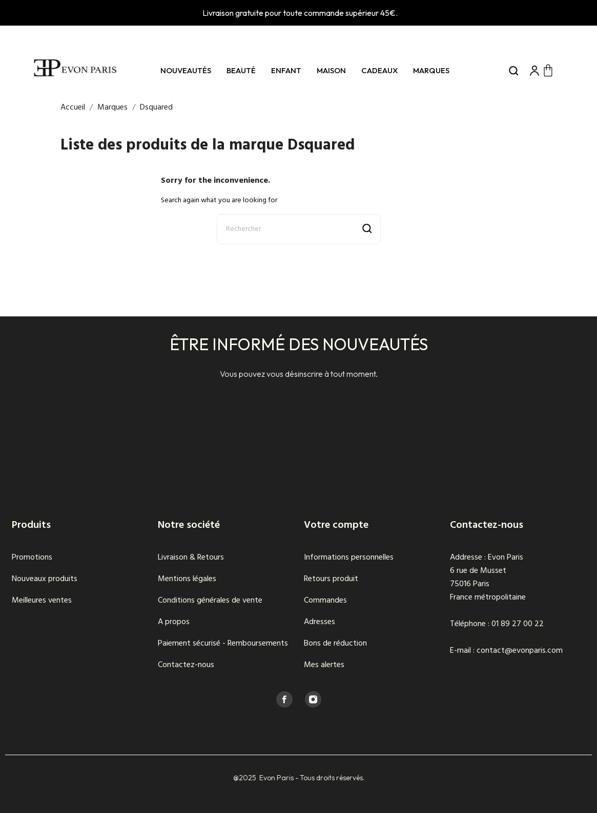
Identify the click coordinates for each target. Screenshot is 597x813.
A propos (174, 622)
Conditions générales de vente (210, 600)
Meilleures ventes (42, 600)
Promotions (32, 557)
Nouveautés (185, 70)
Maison (331, 70)
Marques (431, 70)
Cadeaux (379, 70)
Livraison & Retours (191, 557)
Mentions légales (187, 579)
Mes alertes (324, 665)
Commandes (325, 600)
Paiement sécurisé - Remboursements (223, 643)
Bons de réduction (335, 643)
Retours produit (331, 579)
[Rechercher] (299, 229)
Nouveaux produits (44, 579)
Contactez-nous (186, 665)
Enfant (286, 70)
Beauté (241, 70)
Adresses (319, 622)
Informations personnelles (349, 557)
